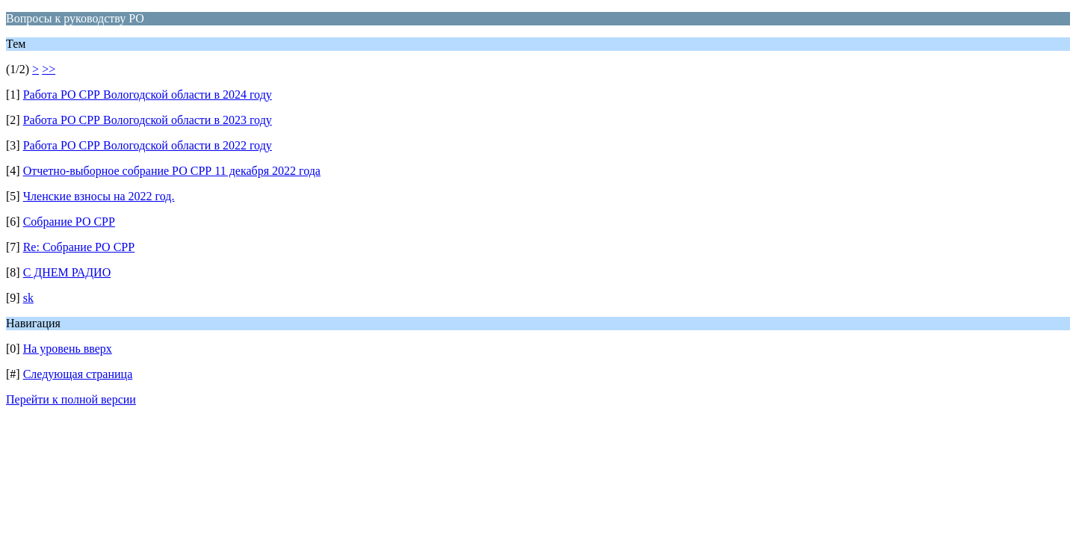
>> (48, 69)
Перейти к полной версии (71, 399)
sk (28, 297)
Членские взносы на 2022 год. (99, 196)
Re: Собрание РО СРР (78, 247)
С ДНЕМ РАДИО (67, 272)
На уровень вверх (67, 348)
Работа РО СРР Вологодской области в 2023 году (147, 120)
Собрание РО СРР (69, 221)
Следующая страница (78, 374)
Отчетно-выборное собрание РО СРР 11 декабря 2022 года (172, 170)
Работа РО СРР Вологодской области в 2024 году (147, 94)
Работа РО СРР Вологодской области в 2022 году (147, 145)
